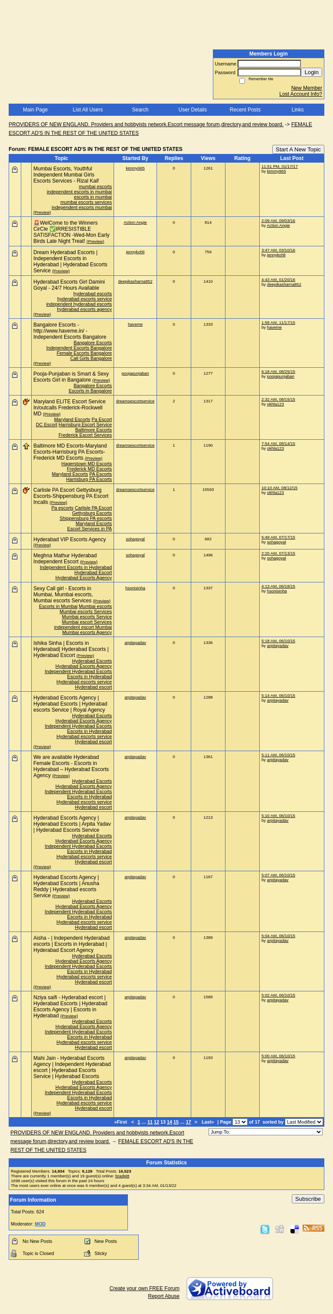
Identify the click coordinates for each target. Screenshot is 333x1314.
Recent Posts (245, 110)
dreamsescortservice (135, 401)
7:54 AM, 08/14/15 (278, 443)
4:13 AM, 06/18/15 (278, 586)
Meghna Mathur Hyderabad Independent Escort (65, 558)
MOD (40, 1223)
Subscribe (308, 1199)
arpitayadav (135, 642)
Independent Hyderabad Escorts (78, 671)
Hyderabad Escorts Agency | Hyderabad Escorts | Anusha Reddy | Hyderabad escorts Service (66, 886)
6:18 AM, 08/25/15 (278, 371)
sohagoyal (135, 538)
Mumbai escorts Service (87, 616)
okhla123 (275, 404)
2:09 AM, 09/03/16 (278, 220)
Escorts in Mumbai (58, 606)
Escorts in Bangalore (90, 390)
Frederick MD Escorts (89, 468)
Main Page (35, 110)
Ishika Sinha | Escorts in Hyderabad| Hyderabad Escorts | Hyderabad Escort (71, 649)
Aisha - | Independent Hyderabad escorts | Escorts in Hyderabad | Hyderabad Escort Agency (71, 944)
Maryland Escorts (72, 419)
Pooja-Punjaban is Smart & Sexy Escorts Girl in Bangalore (71, 377)
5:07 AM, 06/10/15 (278, 875)
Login (311, 72)
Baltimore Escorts (93, 429)
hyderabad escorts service (84, 298)
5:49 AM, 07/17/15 (278, 537)
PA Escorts (100, 474)
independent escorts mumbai (82, 207)
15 (176, 1121)
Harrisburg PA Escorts (89, 479)
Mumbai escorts (95, 606)
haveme (135, 324)
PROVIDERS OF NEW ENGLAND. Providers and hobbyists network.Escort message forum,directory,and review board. (146, 124)
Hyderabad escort (93, 687)
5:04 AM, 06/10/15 (278, 935)
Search (140, 110)
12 (156, 1121)
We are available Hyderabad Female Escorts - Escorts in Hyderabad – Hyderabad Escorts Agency (71, 766)
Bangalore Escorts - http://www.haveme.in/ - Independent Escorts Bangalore (69, 331)
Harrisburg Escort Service (85, 424)
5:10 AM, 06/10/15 (278, 815)
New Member (306, 88)
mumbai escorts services (86, 202)
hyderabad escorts (92, 293)
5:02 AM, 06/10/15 (278, 995)
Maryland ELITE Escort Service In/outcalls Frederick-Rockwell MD (69, 408)
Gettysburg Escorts (92, 513)
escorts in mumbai (93, 196)
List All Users (88, 110)
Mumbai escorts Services (85, 611)
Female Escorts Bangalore (84, 353)
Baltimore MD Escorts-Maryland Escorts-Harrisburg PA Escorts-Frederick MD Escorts (70, 452)
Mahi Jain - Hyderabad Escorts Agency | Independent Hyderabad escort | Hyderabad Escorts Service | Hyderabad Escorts (72, 1067)
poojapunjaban (135, 373)
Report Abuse (164, 1296)
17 (188, 1121)
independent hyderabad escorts (79, 304)
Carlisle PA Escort (93, 507)
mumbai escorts (95, 186)
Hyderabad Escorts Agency (84, 577)
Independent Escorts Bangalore (79, 347)
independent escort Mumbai (83, 627)
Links (297, 110)
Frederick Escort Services (85, 435)
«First (121, 1121)
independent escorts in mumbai (79, 191)
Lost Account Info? (300, 94)
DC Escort (46, 424)
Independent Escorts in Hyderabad (76, 567)
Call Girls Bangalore (91, 358)
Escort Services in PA (89, 528)
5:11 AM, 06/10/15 (278, 754)
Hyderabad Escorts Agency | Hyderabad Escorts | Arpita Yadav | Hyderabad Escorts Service (72, 824)
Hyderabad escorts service (84, 681)
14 (169, 1121)
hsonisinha (135, 587)
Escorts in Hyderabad (89, 676)
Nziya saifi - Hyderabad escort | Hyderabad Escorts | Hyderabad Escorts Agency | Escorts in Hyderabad (70, 1006)
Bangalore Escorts (93, 342)
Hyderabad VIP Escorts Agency (69, 539)
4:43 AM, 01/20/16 (278, 279)
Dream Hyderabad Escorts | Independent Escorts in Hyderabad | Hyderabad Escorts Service (70, 261)
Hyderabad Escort (93, 572)
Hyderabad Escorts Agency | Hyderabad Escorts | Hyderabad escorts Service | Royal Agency (70, 704)
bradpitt (122, 1175)
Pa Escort (101, 419)
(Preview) (42, 212)
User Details (193, 110)
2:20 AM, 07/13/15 (278, 553)
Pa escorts (62, 507)
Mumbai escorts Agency (87, 632)
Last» (208, 1121)
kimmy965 (135, 168)
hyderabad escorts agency (84, 309)
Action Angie (135, 222)
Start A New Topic (298, 149)
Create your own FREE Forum (145, 1288)
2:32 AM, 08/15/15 (278, 399)
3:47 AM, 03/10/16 (278, 250)
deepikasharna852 (135, 281)
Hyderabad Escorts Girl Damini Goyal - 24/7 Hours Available (69, 285)
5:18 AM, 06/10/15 (278, 640)
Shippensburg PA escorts (86, 518)
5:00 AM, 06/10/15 (278, 1055)
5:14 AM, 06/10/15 (278, 695)
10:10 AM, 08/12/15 (279, 487)
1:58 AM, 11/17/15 (278, 322)
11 (150, 1121)
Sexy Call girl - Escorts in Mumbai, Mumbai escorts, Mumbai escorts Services (63, 594)
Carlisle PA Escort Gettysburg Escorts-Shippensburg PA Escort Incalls (70, 496)
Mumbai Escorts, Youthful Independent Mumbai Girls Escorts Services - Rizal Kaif (66, 175)
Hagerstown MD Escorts (87, 463)
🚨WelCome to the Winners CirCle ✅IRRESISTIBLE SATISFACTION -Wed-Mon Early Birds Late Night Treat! (71, 232)
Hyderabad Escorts (92, 661)
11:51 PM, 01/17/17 (279, 166)
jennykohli (135, 251)
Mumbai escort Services (87, 621)
